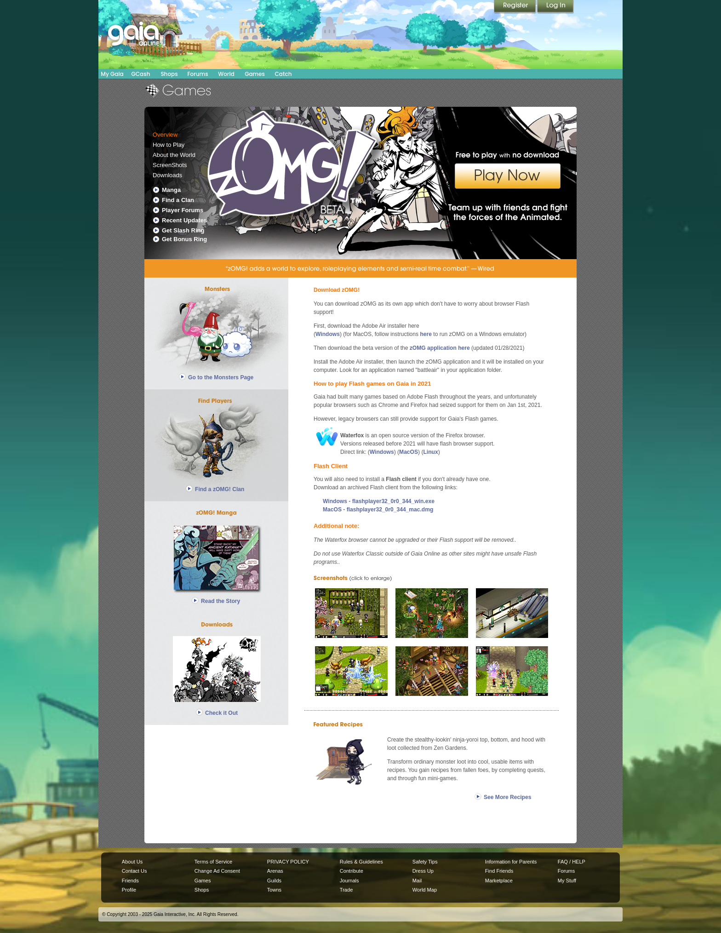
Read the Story (220, 601)
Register (515, 7)
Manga (171, 189)
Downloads (167, 175)
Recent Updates (184, 220)
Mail (417, 880)
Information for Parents (511, 861)
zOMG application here (440, 348)
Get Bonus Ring (184, 239)
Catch (283, 74)
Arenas (275, 871)
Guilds (274, 880)
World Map (424, 889)
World (226, 74)
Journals (349, 880)
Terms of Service (213, 861)
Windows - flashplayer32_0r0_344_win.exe (379, 501)
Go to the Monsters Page (220, 377)
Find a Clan (178, 200)
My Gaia (112, 74)
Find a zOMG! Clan (219, 489)
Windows (327, 334)
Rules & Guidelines (361, 861)
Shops (168, 74)
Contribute (351, 871)
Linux (430, 452)
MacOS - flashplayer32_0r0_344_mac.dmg (378, 509)
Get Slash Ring (183, 230)
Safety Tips (425, 861)
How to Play (168, 144)
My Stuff (567, 880)
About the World (174, 154)
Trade (346, 889)
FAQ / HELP (571, 861)
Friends (130, 880)
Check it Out (221, 713)
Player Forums (182, 210)
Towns (274, 889)
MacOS (408, 452)
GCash (141, 74)
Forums (197, 74)
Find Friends (499, 871)
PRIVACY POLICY (288, 861)
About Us (132, 861)
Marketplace (499, 880)
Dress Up (423, 871)
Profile (129, 889)
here (426, 334)
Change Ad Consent (217, 871)
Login (555, 7)
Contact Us (134, 871)
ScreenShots (170, 165)
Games (255, 74)
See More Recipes (507, 797)
